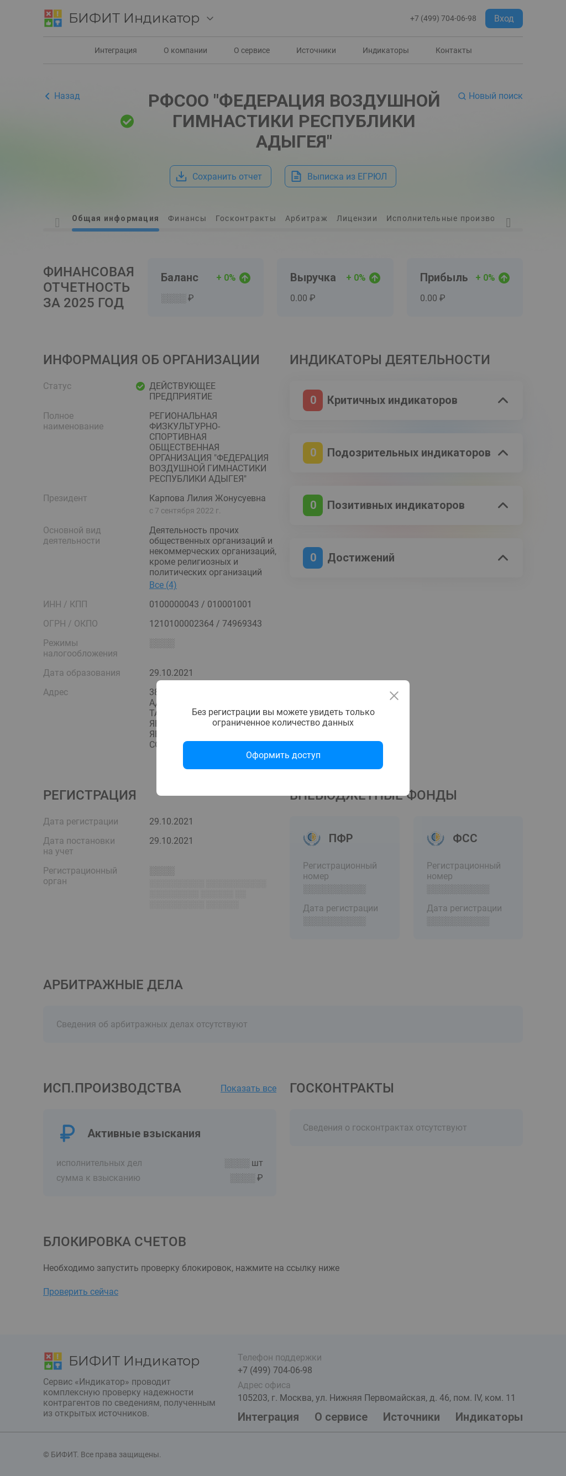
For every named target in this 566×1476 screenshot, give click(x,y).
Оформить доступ (283, 755)
